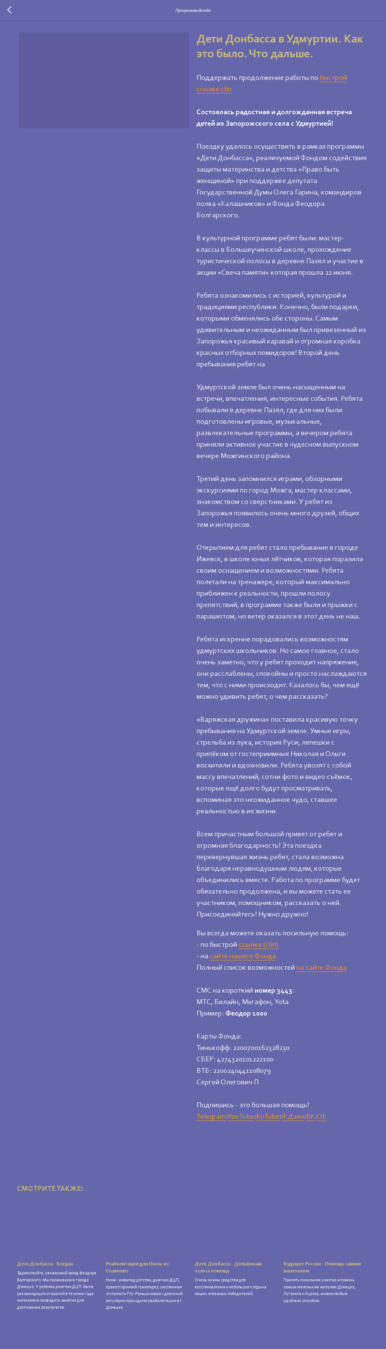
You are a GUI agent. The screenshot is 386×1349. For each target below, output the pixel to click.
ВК (310, 1119)
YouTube (241, 1119)
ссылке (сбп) (259, 947)
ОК (322, 1119)
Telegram (211, 1119)
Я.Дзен (293, 1119)
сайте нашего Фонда (243, 959)
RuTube (268, 1119)
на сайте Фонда (322, 970)
